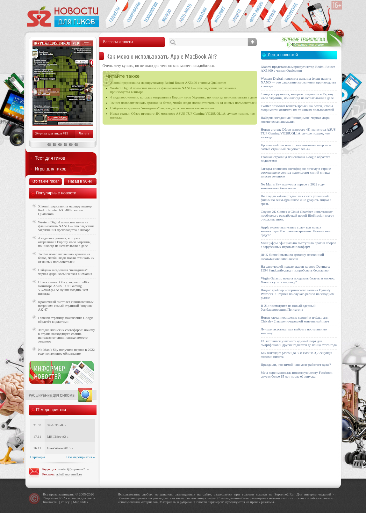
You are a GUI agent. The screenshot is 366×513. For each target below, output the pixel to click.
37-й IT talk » (57, 425)
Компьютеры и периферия (167, 14)
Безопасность (237, 14)
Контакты (50, 502)
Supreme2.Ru (53, 498)
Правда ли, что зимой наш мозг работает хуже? (296, 364)
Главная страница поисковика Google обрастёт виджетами (66, 319)
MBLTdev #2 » (57, 436)
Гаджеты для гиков (114, 14)
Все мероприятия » (80, 457)
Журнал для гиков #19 (51, 133)
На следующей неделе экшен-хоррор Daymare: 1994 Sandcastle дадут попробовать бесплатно (295, 268)
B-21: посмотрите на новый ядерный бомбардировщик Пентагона (288, 307)
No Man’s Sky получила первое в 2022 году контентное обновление (66, 351)
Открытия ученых (272, 14)
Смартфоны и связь (131, 14)
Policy (65, 502)
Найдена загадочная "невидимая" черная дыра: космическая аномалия (162, 108)
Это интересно (292, 14)
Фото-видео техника (254, 14)
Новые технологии (149, 14)
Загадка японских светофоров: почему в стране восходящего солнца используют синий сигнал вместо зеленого (66, 335)
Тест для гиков (50, 158)
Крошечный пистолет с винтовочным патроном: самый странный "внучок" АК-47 (66, 305)
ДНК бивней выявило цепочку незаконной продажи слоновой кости (292, 256)
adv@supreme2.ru (69, 474)
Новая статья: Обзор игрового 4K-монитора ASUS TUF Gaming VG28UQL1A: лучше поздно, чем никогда (63, 287)
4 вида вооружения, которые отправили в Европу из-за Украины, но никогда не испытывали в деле (183, 97)
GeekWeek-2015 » (60, 448)
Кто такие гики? (45, 181)
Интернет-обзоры (219, 14)
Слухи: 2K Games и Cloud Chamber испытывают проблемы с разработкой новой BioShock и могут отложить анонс (297, 215)
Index (84, 502)
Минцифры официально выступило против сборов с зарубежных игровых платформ (298, 245)
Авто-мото (184, 14)
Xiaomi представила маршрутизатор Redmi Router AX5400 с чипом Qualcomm (168, 82)
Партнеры (37, 457)
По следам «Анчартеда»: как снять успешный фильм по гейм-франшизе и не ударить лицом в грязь (296, 200)
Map (76, 502)
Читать (84, 133)
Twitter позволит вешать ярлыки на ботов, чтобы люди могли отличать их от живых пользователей (183, 103)
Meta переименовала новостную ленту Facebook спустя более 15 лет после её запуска (297, 374)
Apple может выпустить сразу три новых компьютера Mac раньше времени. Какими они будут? (296, 231)
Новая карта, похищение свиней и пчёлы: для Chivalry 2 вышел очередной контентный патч (295, 319)
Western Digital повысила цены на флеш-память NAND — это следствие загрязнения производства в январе (66, 226)
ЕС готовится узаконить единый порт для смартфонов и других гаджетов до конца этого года (299, 343)
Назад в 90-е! (80, 181)
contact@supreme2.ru (73, 469)
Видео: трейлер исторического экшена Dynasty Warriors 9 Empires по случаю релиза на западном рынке (297, 294)
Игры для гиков (51, 168)
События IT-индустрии (202, 14)
